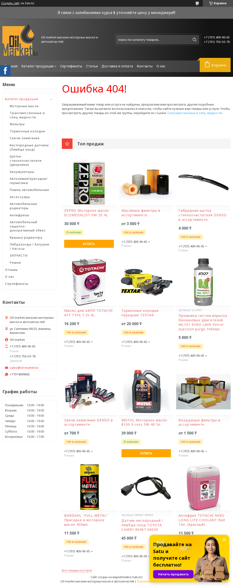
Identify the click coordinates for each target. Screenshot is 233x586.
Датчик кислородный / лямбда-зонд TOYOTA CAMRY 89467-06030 (142, 525)
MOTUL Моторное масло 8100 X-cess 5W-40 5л (144, 422)
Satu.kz (137, 577)
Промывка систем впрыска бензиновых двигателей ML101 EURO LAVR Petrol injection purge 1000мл (203, 322)
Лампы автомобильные (29, 190)
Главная (11, 66)
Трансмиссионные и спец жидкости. (27, 115)
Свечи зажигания (24, 138)
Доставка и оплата (117, 66)
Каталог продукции (37, 66)
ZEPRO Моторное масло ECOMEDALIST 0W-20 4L (86, 212)
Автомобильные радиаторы (23, 206)
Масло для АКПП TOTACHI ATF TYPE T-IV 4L (88, 313)
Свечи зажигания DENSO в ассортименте (88, 422)
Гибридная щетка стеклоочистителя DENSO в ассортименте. (203, 215)
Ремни (15, 262)
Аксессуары (20, 197)
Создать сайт (10, 3)
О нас (160, 66)
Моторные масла (24, 106)
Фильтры (17, 124)
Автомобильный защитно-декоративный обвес (28, 226)
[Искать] (194, 39)
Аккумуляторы (22, 172)
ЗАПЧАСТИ (19, 255)
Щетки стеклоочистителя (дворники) (26, 160)
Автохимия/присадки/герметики (29, 180)
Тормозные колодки (27, 131)
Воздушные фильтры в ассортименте (199, 422)
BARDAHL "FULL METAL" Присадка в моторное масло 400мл (86, 520)
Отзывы (11, 270)
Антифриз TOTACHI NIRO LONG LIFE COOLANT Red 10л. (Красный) (202, 520)
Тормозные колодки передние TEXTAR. (140, 313)
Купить (89, 244)
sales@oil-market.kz (24, 368)
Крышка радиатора (26, 237)
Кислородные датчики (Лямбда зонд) (29, 147)
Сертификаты (71, 66)
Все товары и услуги (77, 570)
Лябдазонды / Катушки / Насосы (29, 246)
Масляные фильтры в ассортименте (140, 212)
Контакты (145, 66)
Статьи (92, 66)
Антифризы (19, 215)
